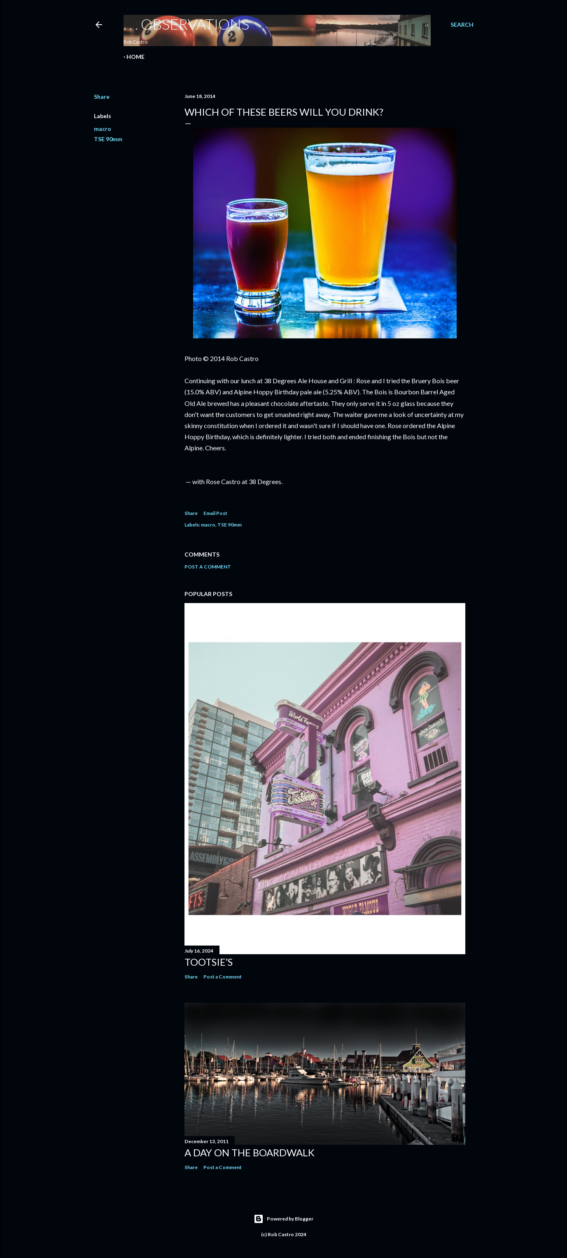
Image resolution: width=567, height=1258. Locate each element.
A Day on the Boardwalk (249, 1152)
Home (135, 56)
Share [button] (102, 96)
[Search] (462, 25)
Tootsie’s (208, 962)
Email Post (215, 513)
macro (102, 128)
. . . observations (186, 24)
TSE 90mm (108, 138)
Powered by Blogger (283, 1219)
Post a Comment (207, 567)
